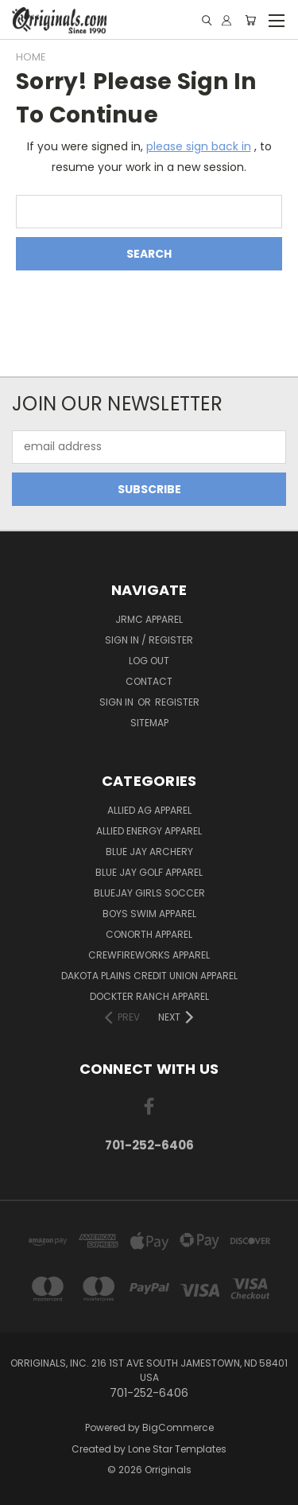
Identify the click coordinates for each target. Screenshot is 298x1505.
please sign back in (198, 146)
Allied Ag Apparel (149, 810)
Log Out (149, 660)
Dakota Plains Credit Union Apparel (149, 975)
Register (177, 702)
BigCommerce (178, 1427)
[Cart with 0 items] (250, 20)
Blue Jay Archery (149, 851)
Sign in (117, 702)
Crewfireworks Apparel (149, 955)
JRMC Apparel (149, 619)
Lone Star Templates (177, 1449)
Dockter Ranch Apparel (149, 996)
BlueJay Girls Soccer (149, 893)
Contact (149, 681)
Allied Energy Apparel (149, 831)
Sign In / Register (149, 640)
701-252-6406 (149, 1145)
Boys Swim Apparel (149, 913)
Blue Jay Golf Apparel (149, 872)
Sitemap (149, 722)
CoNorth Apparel (149, 934)
